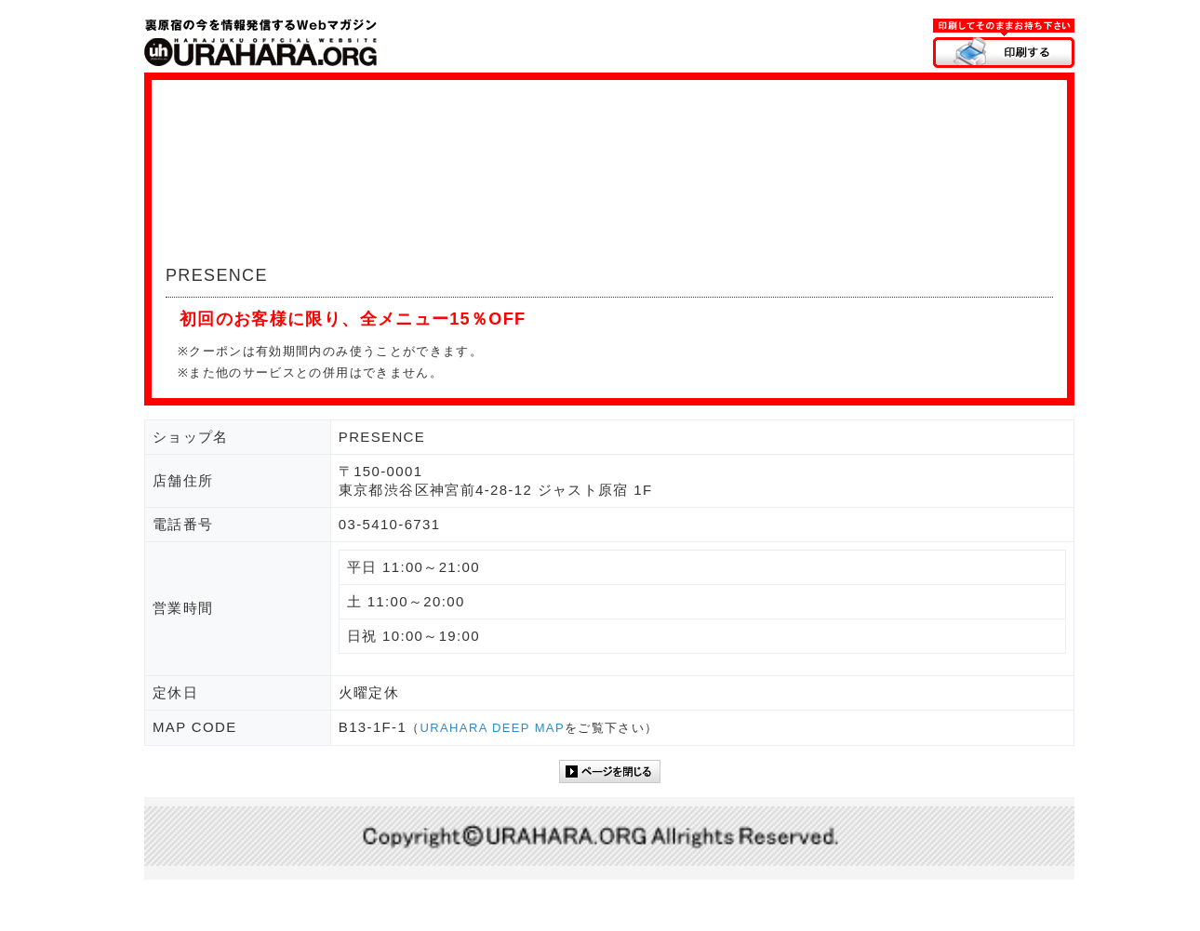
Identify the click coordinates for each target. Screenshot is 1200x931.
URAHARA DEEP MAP (492, 728)
